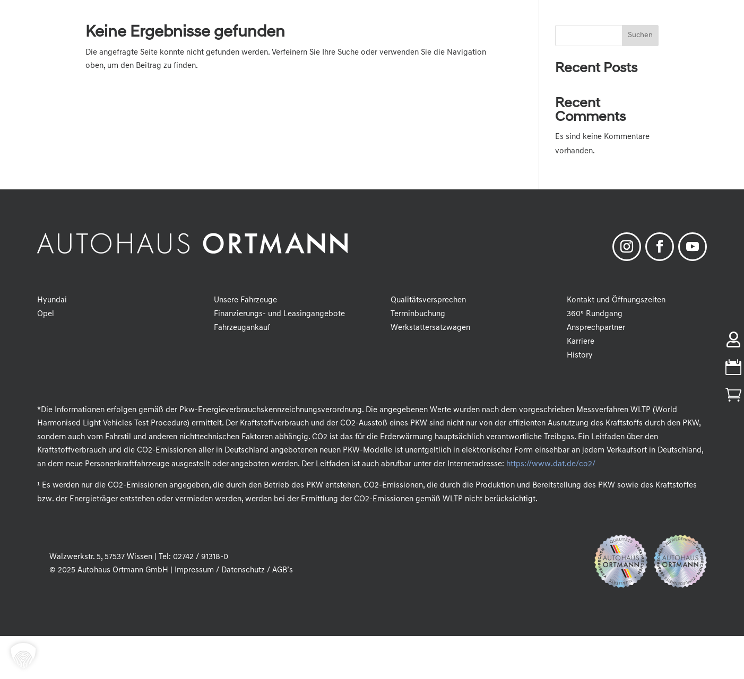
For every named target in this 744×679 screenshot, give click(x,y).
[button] (23, 655)
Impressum (194, 570)
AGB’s (282, 570)
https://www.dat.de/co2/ (550, 464)
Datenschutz (243, 570)
